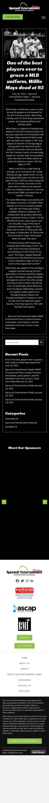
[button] (43, 17)
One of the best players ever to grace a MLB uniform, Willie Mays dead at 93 (24, 361)
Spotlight (9, 426)
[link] (24, 658)
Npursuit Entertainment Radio (23, 95)
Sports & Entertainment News (27, 98)
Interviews (10, 418)
